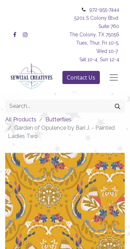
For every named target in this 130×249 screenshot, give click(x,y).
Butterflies (58, 119)
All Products (20, 119)
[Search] (117, 106)
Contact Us (81, 77)
